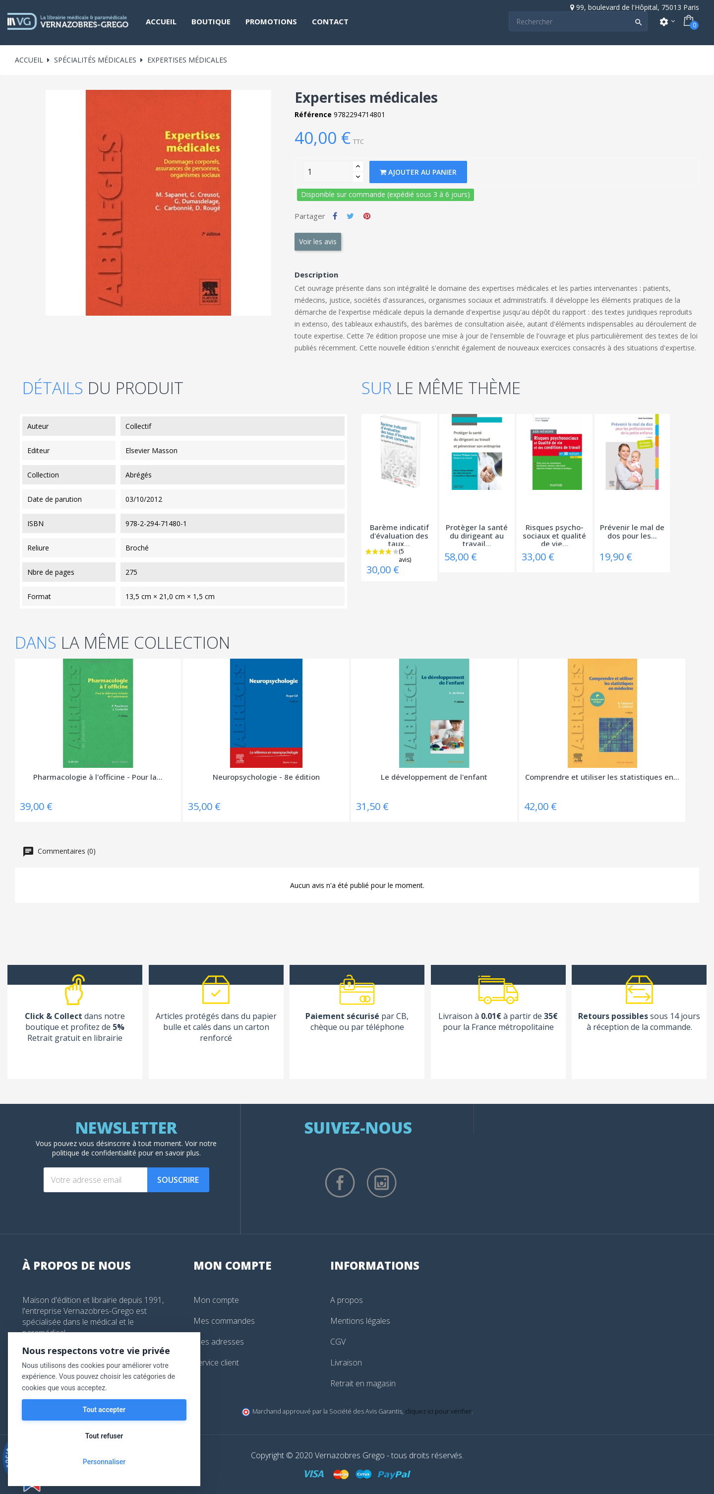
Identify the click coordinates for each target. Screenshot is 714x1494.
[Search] (578, 21)
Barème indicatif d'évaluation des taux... (399, 534)
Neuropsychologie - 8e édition (266, 777)
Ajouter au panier (418, 172)
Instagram (382, 1183)
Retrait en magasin (363, 1383)
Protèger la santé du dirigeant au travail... (477, 534)
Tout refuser (104, 1436)
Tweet (350, 216)
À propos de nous (76, 1265)
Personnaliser (104, 1462)
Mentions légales (360, 1320)
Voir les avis (318, 241)
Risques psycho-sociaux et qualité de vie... (554, 534)
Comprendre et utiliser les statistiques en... (602, 777)
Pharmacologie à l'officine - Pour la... (98, 777)
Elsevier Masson (151, 450)
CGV (338, 1341)
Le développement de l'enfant (434, 777)
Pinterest (366, 216)
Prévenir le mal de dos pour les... (632, 532)
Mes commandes (224, 1320)
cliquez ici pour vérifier (438, 1411)
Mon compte (216, 1299)
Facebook (340, 1183)
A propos (346, 1299)
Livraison (346, 1362)
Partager (335, 216)
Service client (216, 1362)
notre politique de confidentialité (134, 1148)
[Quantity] (328, 172)
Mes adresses (218, 1341)
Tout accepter (104, 1410)
